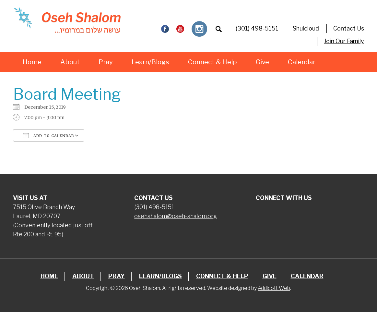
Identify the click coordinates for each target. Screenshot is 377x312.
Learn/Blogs (150, 62)
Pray (106, 62)
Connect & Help (212, 62)
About (70, 62)
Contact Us (348, 28)
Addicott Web (274, 288)
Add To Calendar (48, 135)
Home (32, 62)
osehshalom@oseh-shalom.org (175, 216)
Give (262, 62)
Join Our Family (344, 41)
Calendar (301, 62)
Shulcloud (306, 28)
